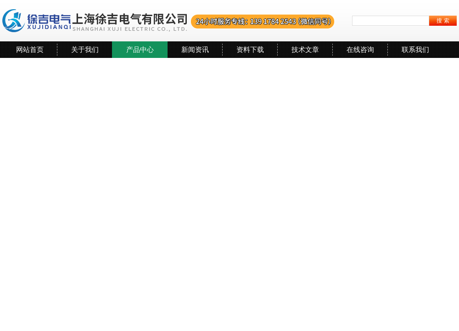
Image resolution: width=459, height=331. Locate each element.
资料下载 (250, 49)
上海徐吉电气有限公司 (168, 20)
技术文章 (305, 49)
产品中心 (140, 49)
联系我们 (415, 49)
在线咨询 (360, 49)
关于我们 (85, 49)
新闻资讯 (195, 49)
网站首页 (30, 49)
